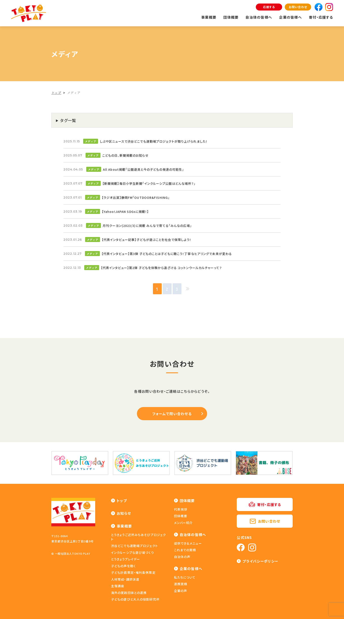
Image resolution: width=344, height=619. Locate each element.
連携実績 (180, 584)
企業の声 (180, 590)
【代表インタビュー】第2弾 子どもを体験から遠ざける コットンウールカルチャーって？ (161, 268)
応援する (269, 7)
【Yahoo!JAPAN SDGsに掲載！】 (125, 211)
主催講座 (117, 586)
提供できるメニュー (188, 543)
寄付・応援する (321, 17)
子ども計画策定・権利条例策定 (133, 572)
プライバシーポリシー (260, 561)
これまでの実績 (185, 550)
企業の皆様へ (290, 17)
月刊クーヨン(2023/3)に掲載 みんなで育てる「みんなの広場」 (147, 225)
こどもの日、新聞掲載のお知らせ (125, 155)
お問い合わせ (298, 7)
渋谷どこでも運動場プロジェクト (134, 546)
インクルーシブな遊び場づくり (132, 552)
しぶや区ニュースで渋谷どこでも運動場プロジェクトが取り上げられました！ (154, 141)
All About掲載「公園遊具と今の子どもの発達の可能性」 (143, 169)
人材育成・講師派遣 (125, 579)
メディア (90, 141)
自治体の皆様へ (258, 17)
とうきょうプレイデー (125, 559)
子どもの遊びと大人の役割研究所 (135, 599)
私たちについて (185, 577)
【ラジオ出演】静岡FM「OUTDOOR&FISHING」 (136, 197)
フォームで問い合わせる (172, 413)
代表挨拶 (180, 509)
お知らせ (124, 513)
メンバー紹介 (183, 522)
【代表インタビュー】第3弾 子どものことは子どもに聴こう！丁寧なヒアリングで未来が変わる (167, 253)
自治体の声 (182, 556)
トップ (122, 500)
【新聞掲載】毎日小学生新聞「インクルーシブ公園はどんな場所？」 (149, 183)
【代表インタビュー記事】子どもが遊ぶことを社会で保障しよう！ (147, 239)
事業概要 (208, 17)
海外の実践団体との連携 (129, 592)
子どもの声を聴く (123, 566)
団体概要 (230, 17)
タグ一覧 (68, 120)
